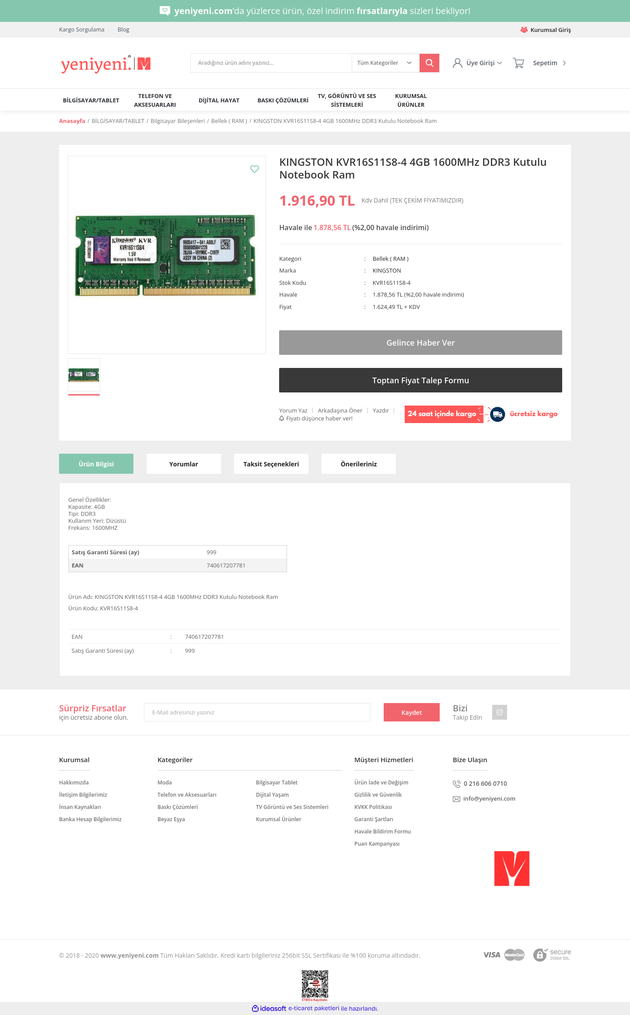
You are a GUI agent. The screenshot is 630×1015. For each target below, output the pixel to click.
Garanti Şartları (373, 819)
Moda (165, 782)
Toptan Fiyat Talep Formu (420, 380)
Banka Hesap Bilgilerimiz (90, 819)
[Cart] (539, 63)
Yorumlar (183, 464)
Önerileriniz (359, 464)
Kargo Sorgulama (82, 29)
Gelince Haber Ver (421, 342)
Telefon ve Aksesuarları (187, 794)
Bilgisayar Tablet (277, 782)
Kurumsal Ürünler (278, 819)
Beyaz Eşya (171, 819)
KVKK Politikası (373, 807)
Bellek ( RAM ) (391, 258)
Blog (124, 29)
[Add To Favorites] (254, 169)
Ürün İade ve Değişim (381, 782)
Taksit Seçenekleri (271, 464)
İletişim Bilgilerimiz (83, 794)
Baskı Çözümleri (178, 807)
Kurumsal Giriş (546, 30)
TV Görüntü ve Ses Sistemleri (292, 807)
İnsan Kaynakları (80, 807)
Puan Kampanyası (376, 843)
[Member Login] (477, 63)
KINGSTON (387, 270)
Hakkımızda (74, 782)
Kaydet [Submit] (412, 712)
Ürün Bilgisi (96, 464)
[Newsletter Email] (257, 712)
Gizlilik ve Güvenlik (378, 794)
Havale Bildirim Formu (382, 831)
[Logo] (106, 64)
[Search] (271, 63)
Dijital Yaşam (272, 794)
